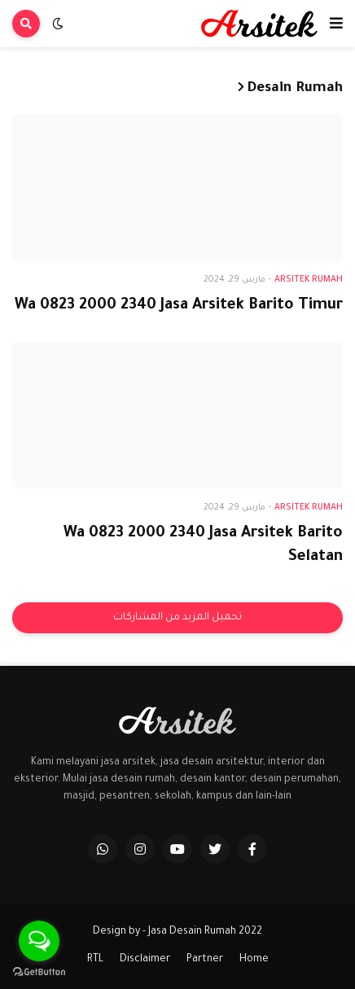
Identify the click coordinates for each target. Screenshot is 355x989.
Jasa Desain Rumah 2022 (205, 932)
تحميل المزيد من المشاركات (177, 618)
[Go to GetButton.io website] (39, 972)
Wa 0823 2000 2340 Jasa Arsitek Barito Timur (179, 305)
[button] (336, 23)
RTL (95, 959)
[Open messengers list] (39, 941)
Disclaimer (145, 959)
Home (254, 959)
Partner (204, 959)
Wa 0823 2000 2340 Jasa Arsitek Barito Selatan (203, 545)
